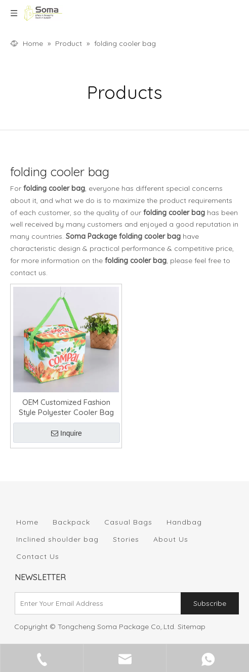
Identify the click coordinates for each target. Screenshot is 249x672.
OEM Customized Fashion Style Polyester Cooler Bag (66, 407)
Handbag (184, 522)
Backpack (71, 522)
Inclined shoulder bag (57, 539)
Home (27, 522)
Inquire (66, 433)
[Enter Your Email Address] (95, 603)
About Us (170, 539)
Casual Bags (128, 522)
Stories (126, 539)
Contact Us (37, 556)
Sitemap (191, 626)
